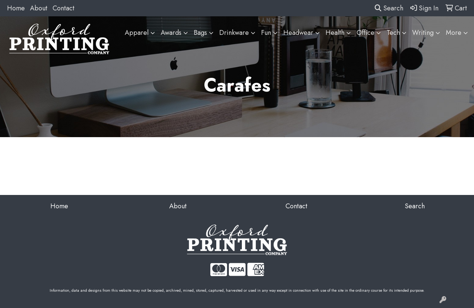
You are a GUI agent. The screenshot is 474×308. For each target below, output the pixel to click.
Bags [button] (200, 32)
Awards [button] (171, 32)
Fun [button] (266, 32)
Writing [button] (423, 32)
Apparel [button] (136, 32)
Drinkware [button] (234, 32)
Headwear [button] (298, 32)
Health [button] (335, 32)
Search (389, 8)
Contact (63, 8)
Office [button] (365, 32)
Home (16, 8)
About (38, 8)
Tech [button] (393, 32)
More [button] (453, 32)
